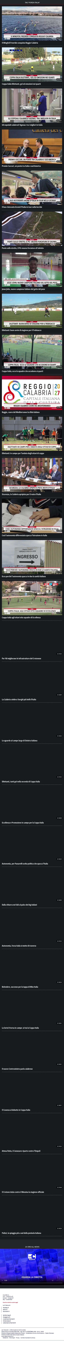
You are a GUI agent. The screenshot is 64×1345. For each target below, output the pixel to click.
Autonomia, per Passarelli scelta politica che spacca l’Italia (25, 863)
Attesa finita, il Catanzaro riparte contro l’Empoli (21, 1150)
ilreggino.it (6, 1317)
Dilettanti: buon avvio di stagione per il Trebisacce (21, 330)
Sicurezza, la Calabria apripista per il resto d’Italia (21, 494)
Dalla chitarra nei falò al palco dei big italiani (19, 904)
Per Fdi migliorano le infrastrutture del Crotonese (21, 658)
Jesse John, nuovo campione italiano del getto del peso (23, 289)
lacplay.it (6, 1307)
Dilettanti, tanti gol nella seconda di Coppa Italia (21, 781)
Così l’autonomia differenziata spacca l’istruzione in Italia (24, 535)
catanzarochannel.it (9, 1323)
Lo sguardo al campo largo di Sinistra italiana (19, 740)
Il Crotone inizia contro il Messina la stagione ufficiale (23, 1192)
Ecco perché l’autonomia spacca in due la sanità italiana (24, 576)
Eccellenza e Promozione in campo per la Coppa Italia (23, 822)
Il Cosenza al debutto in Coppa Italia (16, 1109)
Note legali (12, 1337)
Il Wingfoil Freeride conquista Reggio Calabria (20, 42)
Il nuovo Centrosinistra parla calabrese (17, 1068)
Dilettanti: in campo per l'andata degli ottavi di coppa (23, 453)
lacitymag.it (7, 1315)
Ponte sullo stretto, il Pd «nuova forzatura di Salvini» (23, 248)
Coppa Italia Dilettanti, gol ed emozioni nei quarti (21, 83)
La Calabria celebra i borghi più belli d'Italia (19, 699)
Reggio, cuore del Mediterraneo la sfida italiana (20, 412)
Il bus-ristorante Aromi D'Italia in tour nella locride (22, 206)
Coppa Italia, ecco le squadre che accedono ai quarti (22, 371)
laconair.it (6, 1311)
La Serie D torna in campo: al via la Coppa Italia (20, 1027)
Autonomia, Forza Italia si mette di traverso (19, 945)
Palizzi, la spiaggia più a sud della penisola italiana (21, 1233)
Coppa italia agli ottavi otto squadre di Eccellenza (21, 617)
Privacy (18, 1337)
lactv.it (5, 1309)
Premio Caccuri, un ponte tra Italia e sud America (21, 165)
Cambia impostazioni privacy (27, 1337)
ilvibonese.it (7, 1321)
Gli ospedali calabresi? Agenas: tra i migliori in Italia (22, 124)
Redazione (5, 1337)
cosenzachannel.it (9, 1319)
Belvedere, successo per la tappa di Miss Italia (20, 986)
